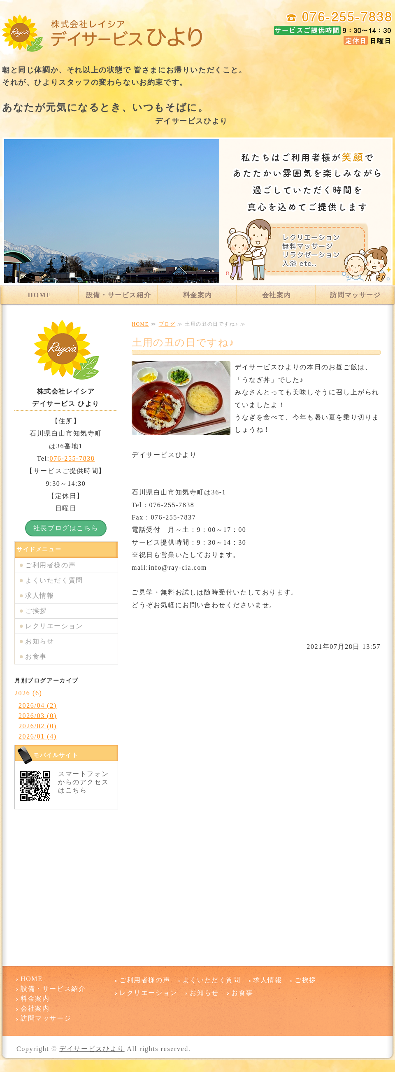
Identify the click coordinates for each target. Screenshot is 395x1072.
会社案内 (276, 294)
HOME (39, 294)
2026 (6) (28, 693)
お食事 (36, 656)
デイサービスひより (91, 1048)
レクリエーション (54, 625)
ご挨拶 (36, 610)
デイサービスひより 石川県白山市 (103, 33)
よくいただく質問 (54, 580)
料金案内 (197, 294)
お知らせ (39, 641)
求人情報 (39, 595)
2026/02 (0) (38, 725)
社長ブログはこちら (65, 527)
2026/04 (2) (38, 705)
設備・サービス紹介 (118, 294)
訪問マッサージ (355, 294)
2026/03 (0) (38, 715)
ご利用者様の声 (50, 565)
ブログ (167, 324)
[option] (197, 211)
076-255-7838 (72, 458)
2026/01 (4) (38, 736)
